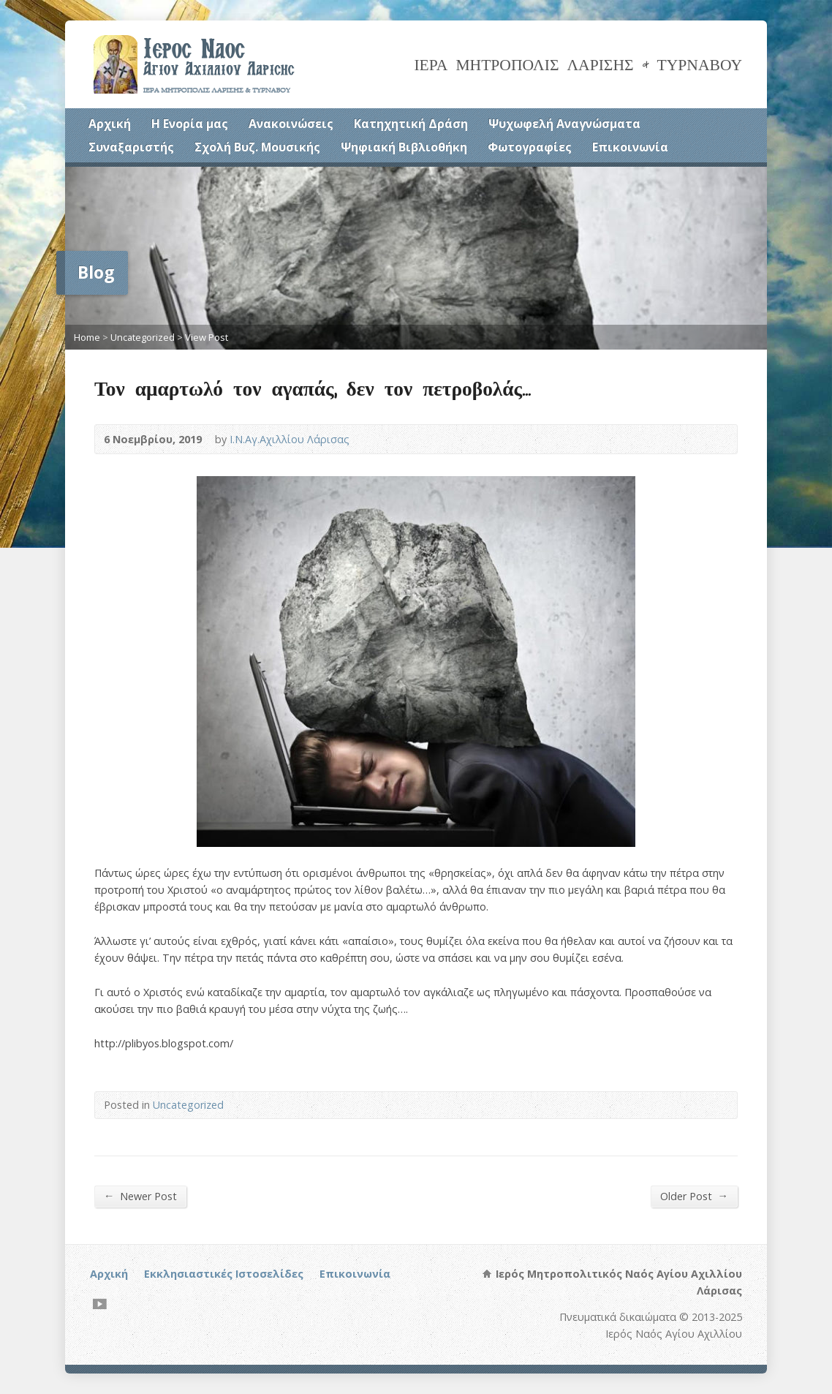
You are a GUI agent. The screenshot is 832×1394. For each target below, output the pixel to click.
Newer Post (140, 1195)
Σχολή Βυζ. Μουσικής (257, 147)
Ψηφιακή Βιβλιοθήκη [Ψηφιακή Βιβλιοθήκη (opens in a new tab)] (404, 147)
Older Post (694, 1195)
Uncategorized (142, 337)
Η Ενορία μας (189, 124)
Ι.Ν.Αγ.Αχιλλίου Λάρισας (289, 439)
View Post (206, 337)
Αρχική (109, 124)
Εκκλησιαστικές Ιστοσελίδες (223, 1274)
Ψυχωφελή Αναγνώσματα (564, 124)
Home (87, 337)
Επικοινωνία (630, 147)
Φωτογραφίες (530, 147)
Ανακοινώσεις (291, 124)
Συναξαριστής (131, 147)
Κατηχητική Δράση (411, 124)
